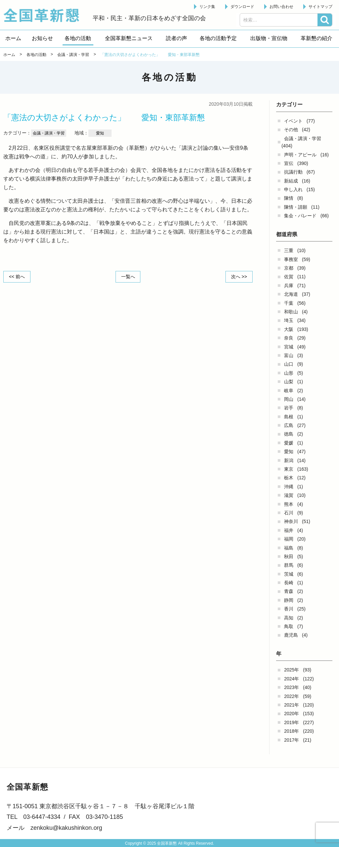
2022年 (291, 696)
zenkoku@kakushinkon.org (66, 827)
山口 (288, 364)
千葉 (288, 303)
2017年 (291, 740)
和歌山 (291, 311)
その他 (291, 129)
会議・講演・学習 (302, 138)
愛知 (288, 451)
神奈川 (291, 521)
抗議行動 (293, 172)
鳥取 (288, 626)
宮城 (288, 346)
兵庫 (288, 285)
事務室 (291, 259)
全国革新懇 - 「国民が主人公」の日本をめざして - (44, 15)
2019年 (291, 722)
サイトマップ (320, 6)
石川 (288, 512)
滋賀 (288, 495)
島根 (288, 416)
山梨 (288, 381)
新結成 (291, 181)
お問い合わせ (281, 6)
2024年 (291, 678)
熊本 (288, 504)
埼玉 (288, 320)
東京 (288, 469)
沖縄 (288, 486)
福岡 (288, 539)
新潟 (288, 460)
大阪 (288, 329)
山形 (288, 373)
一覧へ (128, 276)
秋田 (288, 556)
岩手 (288, 407)
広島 (288, 425)
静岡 (288, 600)
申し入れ (293, 189)
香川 (288, 608)
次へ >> (239, 276)
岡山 (288, 399)
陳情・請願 (295, 207)
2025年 (291, 669)
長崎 (288, 582)
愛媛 (288, 443)
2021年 (291, 705)
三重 (288, 250)
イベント (293, 121)
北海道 (291, 294)
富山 (288, 355)
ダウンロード (242, 6)
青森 (288, 591)
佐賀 (288, 276)
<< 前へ (17, 276)
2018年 (291, 731)
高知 (288, 617)
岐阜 (288, 390)
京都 (288, 268)
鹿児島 (291, 635)
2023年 (291, 687)
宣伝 (288, 163)
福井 (288, 530)
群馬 (288, 565)
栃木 (288, 477)
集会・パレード (300, 215)
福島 (288, 548)
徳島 (288, 434)
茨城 (288, 574)
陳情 (288, 198)
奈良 (288, 338)
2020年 (291, 713)
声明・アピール (300, 154)
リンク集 (207, 6)
